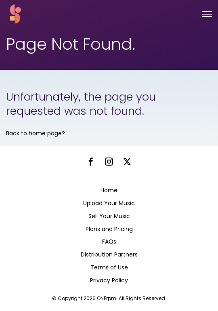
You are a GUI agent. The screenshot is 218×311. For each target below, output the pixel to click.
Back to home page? (35, 133)
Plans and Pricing (109, 229)
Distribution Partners (109, 254)
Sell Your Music (109, 216)
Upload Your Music (109, 203)
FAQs (109, 241)
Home (109, 190)
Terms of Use (109, 267)
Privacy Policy (109, 280)
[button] (207, 14)
